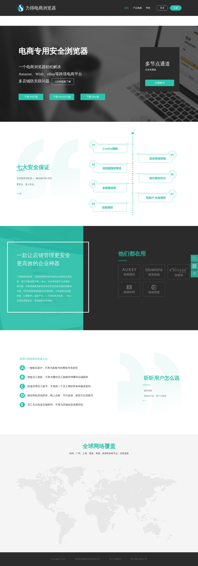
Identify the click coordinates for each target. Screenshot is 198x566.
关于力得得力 (115, 559)
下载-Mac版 (92, 96)
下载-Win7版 (31, 96)
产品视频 (137, 8)
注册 (176, 8)
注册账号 (160, 82)
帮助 (148, 8)
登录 (162, 8)
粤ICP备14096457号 (138, 559)
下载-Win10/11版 (62, 96)
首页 (126, 8)
